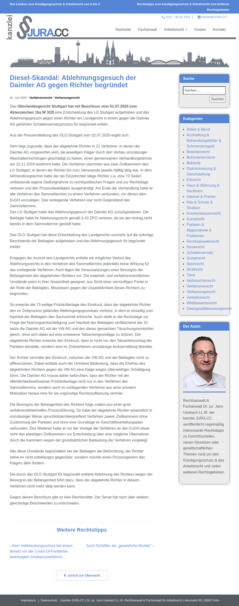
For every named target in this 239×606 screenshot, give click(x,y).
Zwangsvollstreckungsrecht (209, 309)
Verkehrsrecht (198, 297)
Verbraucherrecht (200, 281)
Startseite (123, 30)
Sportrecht (195, 264)
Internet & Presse (200, 197)
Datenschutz (49, 600)
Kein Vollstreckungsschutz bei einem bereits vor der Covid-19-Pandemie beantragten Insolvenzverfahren (41, 551)
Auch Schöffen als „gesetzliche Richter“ (118, 546)
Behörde (193, 163)
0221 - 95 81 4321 (178, 17)
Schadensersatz (199, 253)
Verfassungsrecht (67, 97)
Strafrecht (194, 269)
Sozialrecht (195, 258)
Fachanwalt (147, 30)
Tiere (190, 275)
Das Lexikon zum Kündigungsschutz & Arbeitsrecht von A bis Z (55, 4)
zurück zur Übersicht (81, 575)
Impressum (28, 600)
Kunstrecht (195, 219)
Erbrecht (193, 180)
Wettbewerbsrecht (201, 303)
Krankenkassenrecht (203, 213)
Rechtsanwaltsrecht (202, 241)
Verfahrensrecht (40, 97)
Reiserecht (195, 247)
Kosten (200, 30)
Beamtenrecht (198, 152)
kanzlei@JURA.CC (214, 17)
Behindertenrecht (200, 157)
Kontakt (219, 30)
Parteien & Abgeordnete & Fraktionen (198, 230)
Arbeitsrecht (175, 30)
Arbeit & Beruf (198, 129)
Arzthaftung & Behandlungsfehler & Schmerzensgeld (203, 140)
